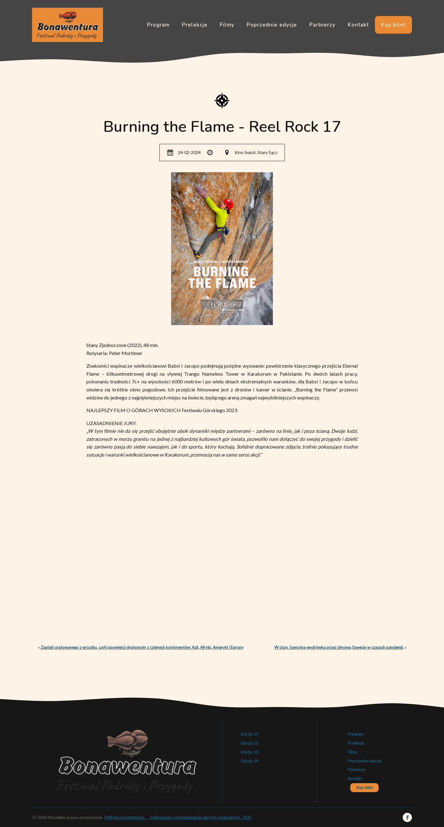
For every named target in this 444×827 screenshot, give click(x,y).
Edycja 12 (249, 743)
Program (158, 24)
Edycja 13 (249, 752)
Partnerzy (322, 24)
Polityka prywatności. (126, 817)
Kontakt (358, 24)
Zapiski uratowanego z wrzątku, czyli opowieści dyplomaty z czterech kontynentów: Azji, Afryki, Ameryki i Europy (142, 647)
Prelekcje (195, 24)
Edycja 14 (249, 760)
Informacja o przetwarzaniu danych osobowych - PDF (200, 817)
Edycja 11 (249, 734)
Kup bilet (393, 24)
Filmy (227, 24)
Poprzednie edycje (272, 24)
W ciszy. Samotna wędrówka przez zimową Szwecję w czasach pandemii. (339, 647)
